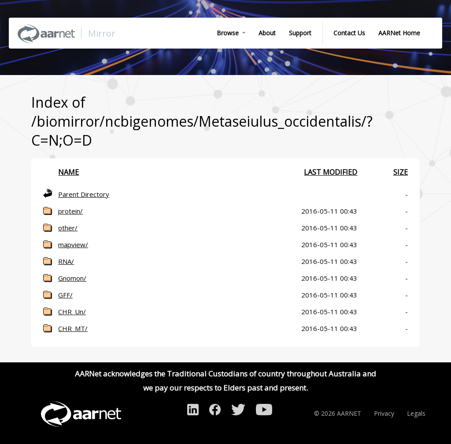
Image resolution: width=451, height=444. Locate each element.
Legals (416, 413)
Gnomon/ (72, 278)
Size (400, 172)
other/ (68, 227)
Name (68, 172)
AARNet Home (399, 33)
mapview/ (73, 244)
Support (300, 33)
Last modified (330, 172)
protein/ (70, 211)
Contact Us (349, 33)
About (267, 33)
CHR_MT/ (73, 328)
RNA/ (66, 261)
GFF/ (65, 294)
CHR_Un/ (72, 311)
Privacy (384, 413)
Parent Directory (83, 194)
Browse (228, 33)
